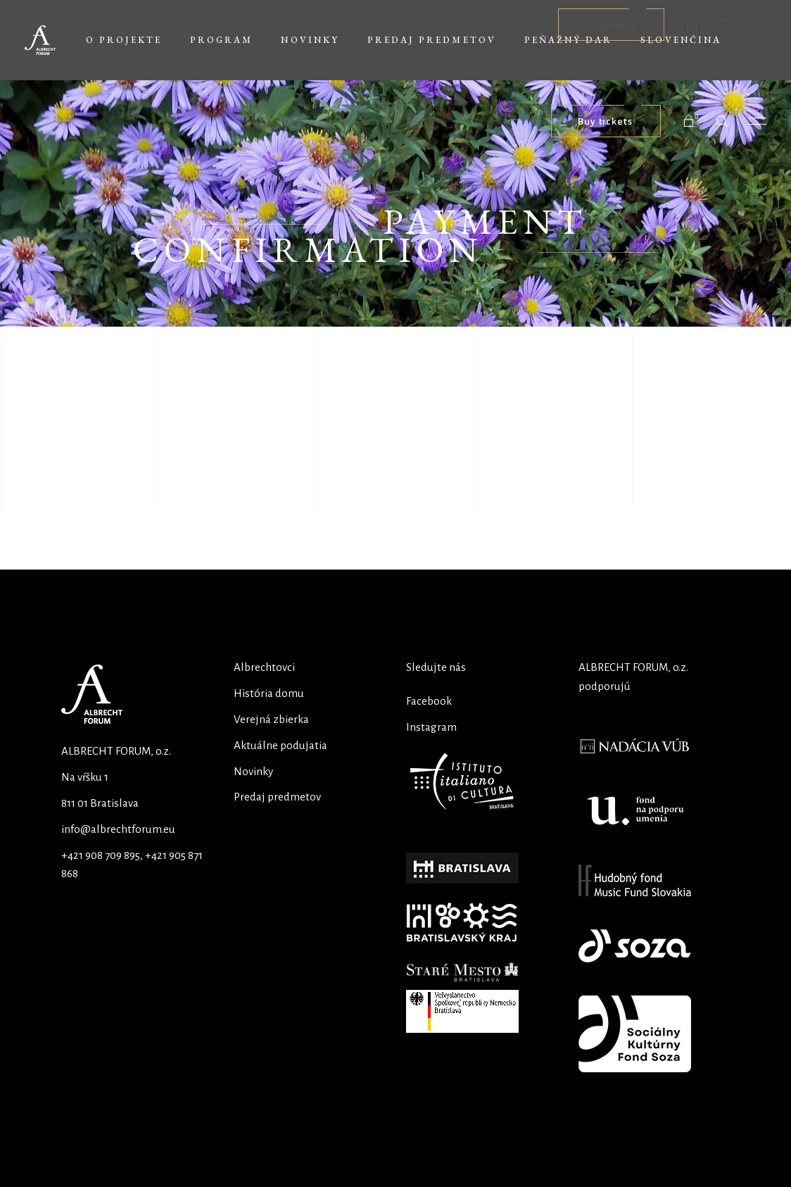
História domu (269, 693)
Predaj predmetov (277, 797)
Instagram (431, 727)
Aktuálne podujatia (280, 745)
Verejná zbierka (271, 719)
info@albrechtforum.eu (118, 829)
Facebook (429, 701)
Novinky (253, 771)
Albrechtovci (264, 667)
